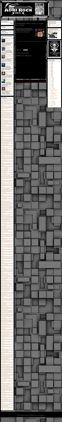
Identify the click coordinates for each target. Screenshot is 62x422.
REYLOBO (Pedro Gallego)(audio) (7, 311)
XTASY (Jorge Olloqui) (5, 406)
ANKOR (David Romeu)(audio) (6, 116)
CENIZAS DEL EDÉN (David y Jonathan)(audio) (6, 159)
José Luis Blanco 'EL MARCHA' (7, 228)
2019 (50, 71)
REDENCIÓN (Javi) (5, 306)
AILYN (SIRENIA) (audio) (6, 102)
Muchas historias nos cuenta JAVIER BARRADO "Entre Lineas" (9, 40)
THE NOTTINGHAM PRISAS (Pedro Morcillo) (6, 393)
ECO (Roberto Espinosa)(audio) (6, 181)
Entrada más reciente (19, 81)
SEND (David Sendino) (5, 358)
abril (51, 81)
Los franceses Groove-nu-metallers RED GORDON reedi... (54, 93)
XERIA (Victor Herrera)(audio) (6, 404)
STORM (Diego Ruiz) (5, 373)
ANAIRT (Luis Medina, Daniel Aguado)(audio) (6, 111)
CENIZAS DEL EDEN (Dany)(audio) (7, 157)
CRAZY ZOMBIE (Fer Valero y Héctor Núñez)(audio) (6, 168)
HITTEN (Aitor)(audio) (5, 209)
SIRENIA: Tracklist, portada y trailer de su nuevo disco (9, 64)
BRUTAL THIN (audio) (5, 142)
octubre (51, 101)
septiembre (52, 88)
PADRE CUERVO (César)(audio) (7, 284)
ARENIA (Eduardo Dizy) (5, 122)
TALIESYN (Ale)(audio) (5, 385)
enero (51, 77)
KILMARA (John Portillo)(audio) (7, 257)
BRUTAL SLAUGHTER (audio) (6, 141)
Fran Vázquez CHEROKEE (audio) (7, 190)
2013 (50, 63)
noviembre (52, 102)
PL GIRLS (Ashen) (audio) (6, 289)
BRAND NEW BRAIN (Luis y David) (7, 139)
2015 (50, 66)
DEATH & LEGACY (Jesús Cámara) (7, 177)
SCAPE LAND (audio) (5, 349)
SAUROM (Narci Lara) (5, 335)
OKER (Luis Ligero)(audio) (6, 276)
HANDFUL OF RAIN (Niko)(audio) (7, 206)
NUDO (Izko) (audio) (5, 274)
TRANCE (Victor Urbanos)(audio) (7, 400)
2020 (50, 73)
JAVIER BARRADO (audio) (6, 220)
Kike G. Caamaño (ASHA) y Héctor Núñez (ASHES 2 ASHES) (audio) (7, 245)
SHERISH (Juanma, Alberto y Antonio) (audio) (6, 361)
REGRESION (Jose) (5, 309)
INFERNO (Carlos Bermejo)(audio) (7, 217)
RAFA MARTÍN (4, 304)
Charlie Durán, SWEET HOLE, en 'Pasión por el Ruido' (54, 90)
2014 (50, 64)
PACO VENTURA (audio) (5, 282)
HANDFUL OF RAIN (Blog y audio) (7, 203)
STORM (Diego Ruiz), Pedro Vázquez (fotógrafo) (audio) (6, 377)
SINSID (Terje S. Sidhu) (5, 365)
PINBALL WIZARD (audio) (6, 287)
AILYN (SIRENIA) (4, 101)
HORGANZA (4, 211)
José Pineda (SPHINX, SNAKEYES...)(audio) (5, 230)
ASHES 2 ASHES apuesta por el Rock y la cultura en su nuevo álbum (9, 56)
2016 (50, 67)
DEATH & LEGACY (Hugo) (6, 175)
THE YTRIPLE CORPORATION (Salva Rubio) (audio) (7, 398)
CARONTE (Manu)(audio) (6, 151)
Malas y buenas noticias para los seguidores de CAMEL (9, 73)
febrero (51, 78)
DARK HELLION (4, 171)
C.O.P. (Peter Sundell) (5, 144)
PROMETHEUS (4, 294)
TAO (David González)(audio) (6, 387)
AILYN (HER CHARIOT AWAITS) (7, 99)
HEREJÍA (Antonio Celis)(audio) (7, 208)
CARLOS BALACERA (5, 150)
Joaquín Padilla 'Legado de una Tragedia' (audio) (6, 222)
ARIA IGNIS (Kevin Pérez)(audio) (7, 127)
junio (51, 84)
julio (51, 85)
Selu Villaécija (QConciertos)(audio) (7, 355)
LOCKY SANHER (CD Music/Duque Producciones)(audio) (7, 264)
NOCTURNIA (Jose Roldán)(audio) (7, 270)
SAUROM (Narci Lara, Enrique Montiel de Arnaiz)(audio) (6, 334)
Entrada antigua (42, 81)
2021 (50, 74)
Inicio (31, 81)
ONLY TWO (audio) (5, 277)
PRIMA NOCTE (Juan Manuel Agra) (7, 293)
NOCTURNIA (4, 268)
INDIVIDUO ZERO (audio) (6, 215)
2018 (50, 70)
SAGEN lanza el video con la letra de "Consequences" (9, 48)
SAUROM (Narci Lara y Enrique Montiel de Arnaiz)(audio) (7, 325)
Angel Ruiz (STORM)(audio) (6, 113)
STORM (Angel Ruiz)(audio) (6, 370)
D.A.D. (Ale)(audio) (4, 169)
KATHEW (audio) (4, 239)
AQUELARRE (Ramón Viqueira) (7, 120)
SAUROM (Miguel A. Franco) (6, 319)
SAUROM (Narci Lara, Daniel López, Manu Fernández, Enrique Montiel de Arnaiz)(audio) (7, 331)
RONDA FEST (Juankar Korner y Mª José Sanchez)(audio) (7, 313)
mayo (51, 82)
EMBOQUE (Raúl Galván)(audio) (7, 184)
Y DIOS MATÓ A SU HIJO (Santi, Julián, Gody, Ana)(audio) (7, 408)
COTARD (3, 165)
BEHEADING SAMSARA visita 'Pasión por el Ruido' (54, 99)
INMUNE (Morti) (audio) (5, 218)
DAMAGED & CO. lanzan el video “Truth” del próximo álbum (9, 80)
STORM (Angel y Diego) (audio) (6, 371)
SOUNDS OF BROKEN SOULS (6, 368)
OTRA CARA (4, 279)
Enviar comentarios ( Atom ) (33, 84)
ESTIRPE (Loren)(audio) (5, 188)
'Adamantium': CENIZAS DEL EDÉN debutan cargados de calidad (9, 88)
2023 (50, 105)
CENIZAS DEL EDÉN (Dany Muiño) (7, 153)
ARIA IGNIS (4, 125)
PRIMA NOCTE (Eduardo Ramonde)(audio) (6, 291)
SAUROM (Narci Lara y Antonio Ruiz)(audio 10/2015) (7, 323)
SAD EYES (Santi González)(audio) (7, 315)
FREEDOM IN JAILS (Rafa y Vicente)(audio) (6, 192)
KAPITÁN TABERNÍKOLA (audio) (7, 235)
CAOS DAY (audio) (4, 148)
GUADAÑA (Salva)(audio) (6, 201)
